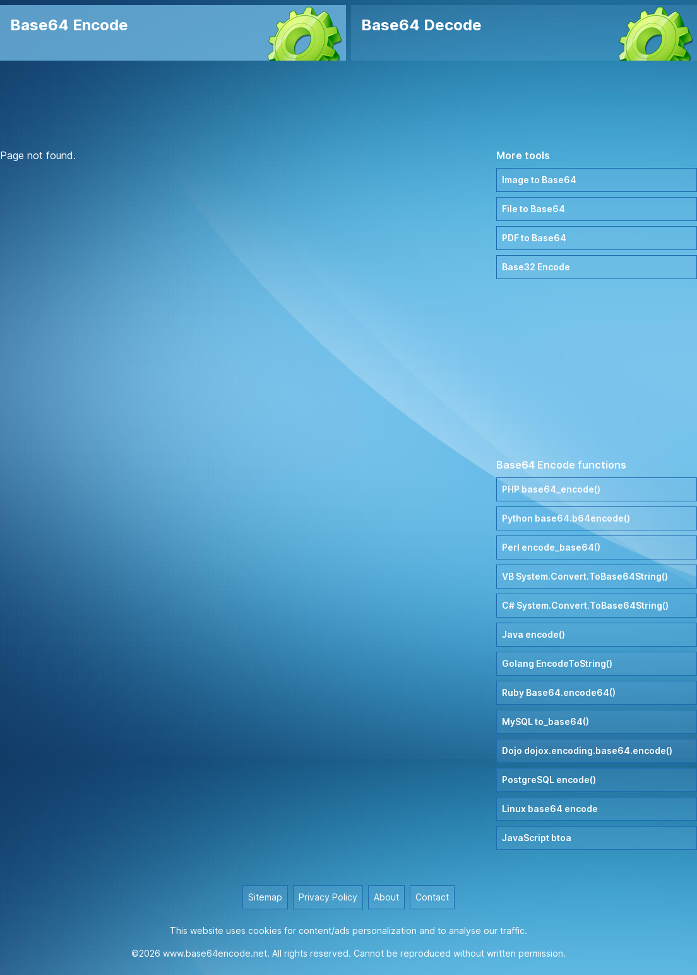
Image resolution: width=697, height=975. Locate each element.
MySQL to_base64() (545, 721)
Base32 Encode (536, 266)
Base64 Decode (421, 25)
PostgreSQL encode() (549, 779)
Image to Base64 (539, 179)
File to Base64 (533, 208)
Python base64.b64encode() (566, 518)
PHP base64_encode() (551, 489)
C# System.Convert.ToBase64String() (585, 605)
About (386, 897)
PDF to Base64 (534, 237)
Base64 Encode (69, 25)
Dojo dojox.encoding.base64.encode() (587, 750)
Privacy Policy (328, 897)
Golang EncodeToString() (557, 663)
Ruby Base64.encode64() (559, 692)
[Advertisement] (348, 104)
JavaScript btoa (536, 837)
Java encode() (533, 634)
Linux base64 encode (550, 808)
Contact (432, 897)
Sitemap (265, 897)
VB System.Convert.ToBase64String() (585, 576)
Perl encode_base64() (551, 547)
